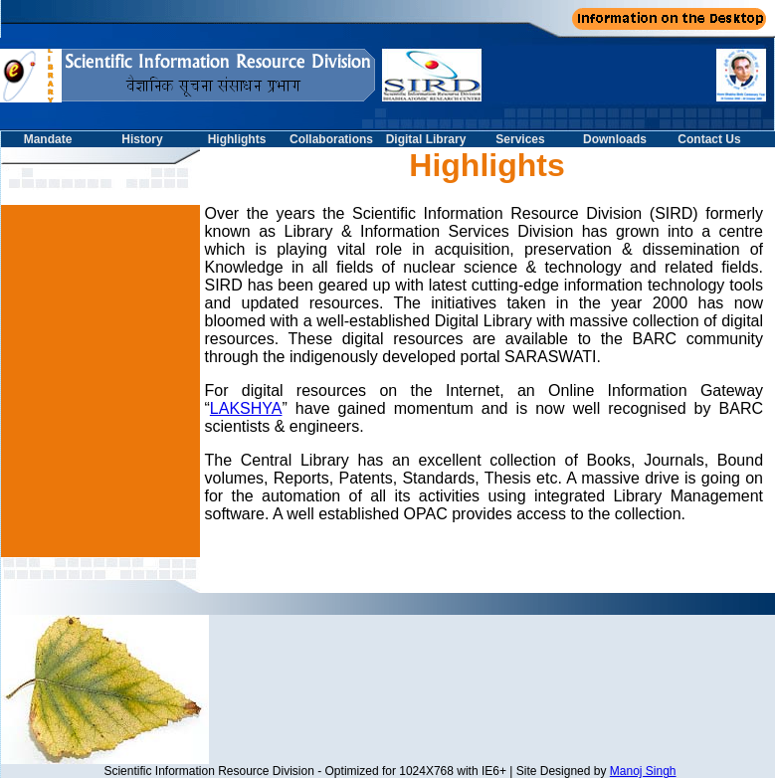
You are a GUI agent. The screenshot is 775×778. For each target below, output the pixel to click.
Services (519, 139)
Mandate (48, 139)
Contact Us (709, 139)
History (141, 139)
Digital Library (426, 139)
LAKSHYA (246, 408)
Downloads (615, 139)
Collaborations (331, 139)
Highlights (237, 139)
